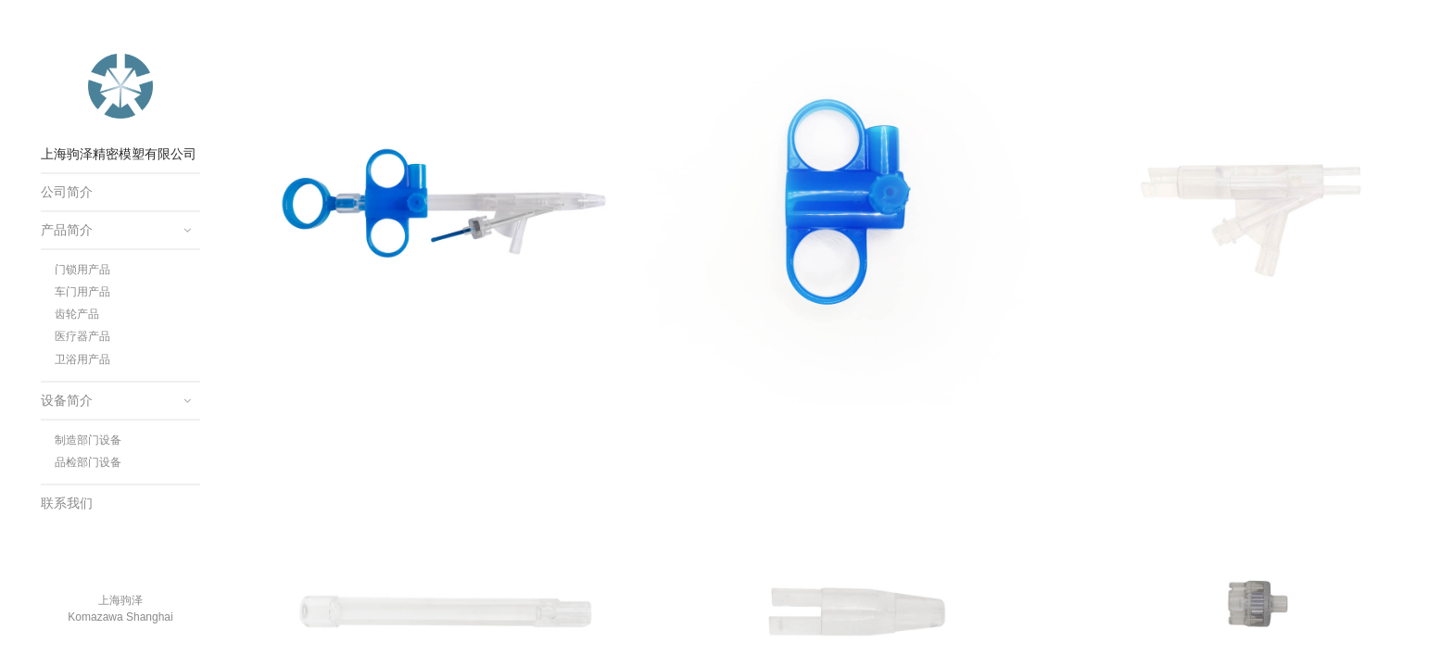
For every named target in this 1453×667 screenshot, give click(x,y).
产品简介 (67, 229)
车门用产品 (82, 291)
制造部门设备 (88, 440)
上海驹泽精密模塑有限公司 (120, 86)
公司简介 (67, 191)
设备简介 (67, 400)
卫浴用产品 (82, 359)
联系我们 (67, 503)
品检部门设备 (88, 462)
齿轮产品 (77, 314)
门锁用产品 (82, 269)
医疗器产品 (82, 336)
